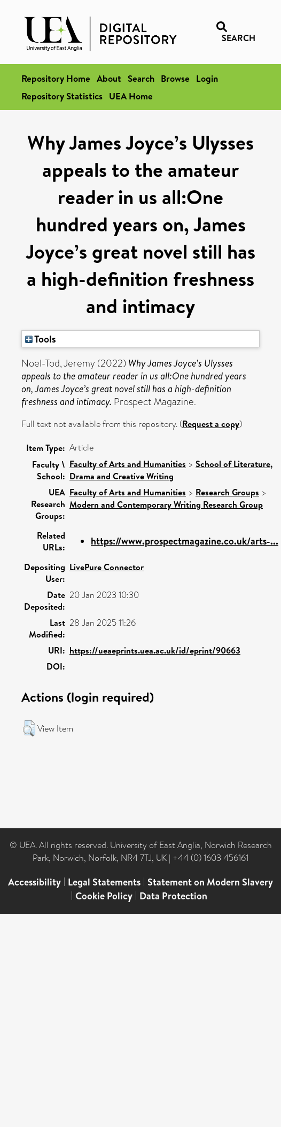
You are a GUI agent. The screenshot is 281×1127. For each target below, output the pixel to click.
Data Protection (173, 896)
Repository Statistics (62, 96)
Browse (175, 78)
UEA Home (131, 96)
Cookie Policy (103, 896)
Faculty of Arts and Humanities (127, 464)
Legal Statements (104, 882)
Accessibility (34, 882)
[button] (29, 728)
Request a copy (210, 424)
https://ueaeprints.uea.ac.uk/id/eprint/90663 (154, 650)
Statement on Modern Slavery (210, 882)
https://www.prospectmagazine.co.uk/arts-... (184, 541)
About (109, 78)
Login (207, 78)
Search (141, 78)
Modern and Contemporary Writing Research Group (166, 504)
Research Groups (227, 492)
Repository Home (55, 78)
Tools (40, 339)
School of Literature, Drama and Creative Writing (170, 470)
